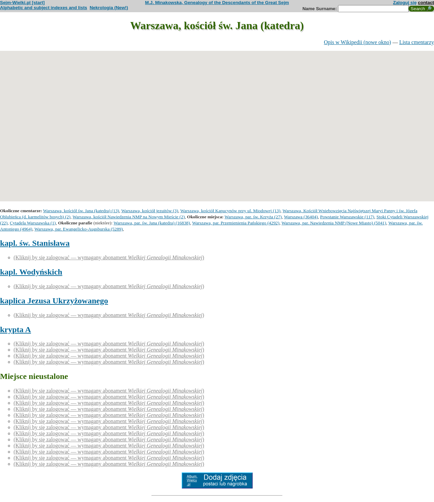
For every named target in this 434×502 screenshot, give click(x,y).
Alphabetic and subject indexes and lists (43, 7)
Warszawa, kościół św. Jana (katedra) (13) (81, 210)
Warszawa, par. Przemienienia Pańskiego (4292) (235, 222)
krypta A (15, 329)
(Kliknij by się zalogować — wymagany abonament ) (109, 257)
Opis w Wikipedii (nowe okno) (357, 42)
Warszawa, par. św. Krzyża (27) (253, 216)
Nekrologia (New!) (109, 7)
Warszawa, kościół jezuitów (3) (149, 210)
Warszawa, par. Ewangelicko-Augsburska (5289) (79, 229)
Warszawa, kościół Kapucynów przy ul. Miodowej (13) (230, 210)
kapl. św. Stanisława (35, 243)
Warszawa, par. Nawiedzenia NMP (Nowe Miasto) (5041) (333, 222)
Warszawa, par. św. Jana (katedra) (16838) (152, 222)
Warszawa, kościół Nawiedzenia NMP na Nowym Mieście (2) (129, 216)
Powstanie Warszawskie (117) (347, 216)
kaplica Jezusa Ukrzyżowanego (54, 300)
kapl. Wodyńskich (31, 271)
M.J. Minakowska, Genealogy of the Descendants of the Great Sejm (217, 2)
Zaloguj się (405, 2)
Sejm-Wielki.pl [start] (22, 2)
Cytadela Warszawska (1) (33, 222)
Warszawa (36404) (301, 216)
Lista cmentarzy (416, 42)
